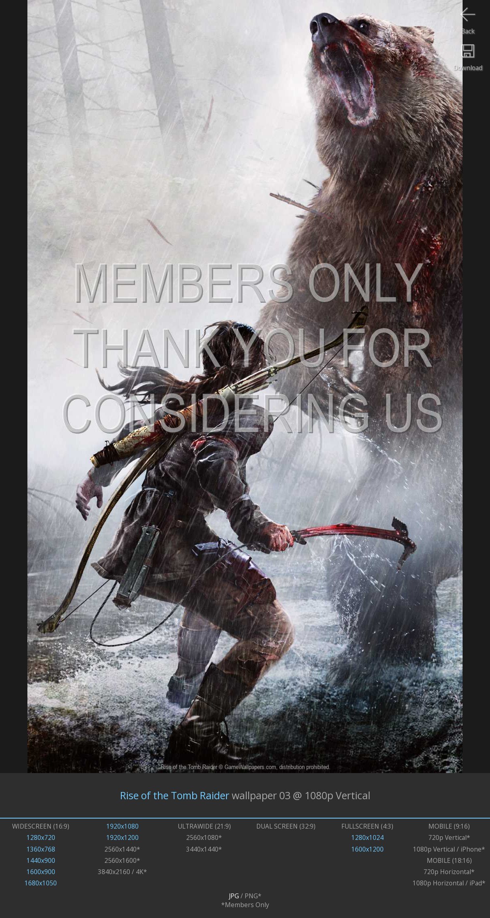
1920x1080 (122, 826)
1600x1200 (367, 849)
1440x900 (41, 860)
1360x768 (41, 849)
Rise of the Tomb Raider (174, 795)
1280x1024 (367, 837)
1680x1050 (41, 883)
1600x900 (41, 871)
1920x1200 (122, 837)
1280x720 (41, 837)
